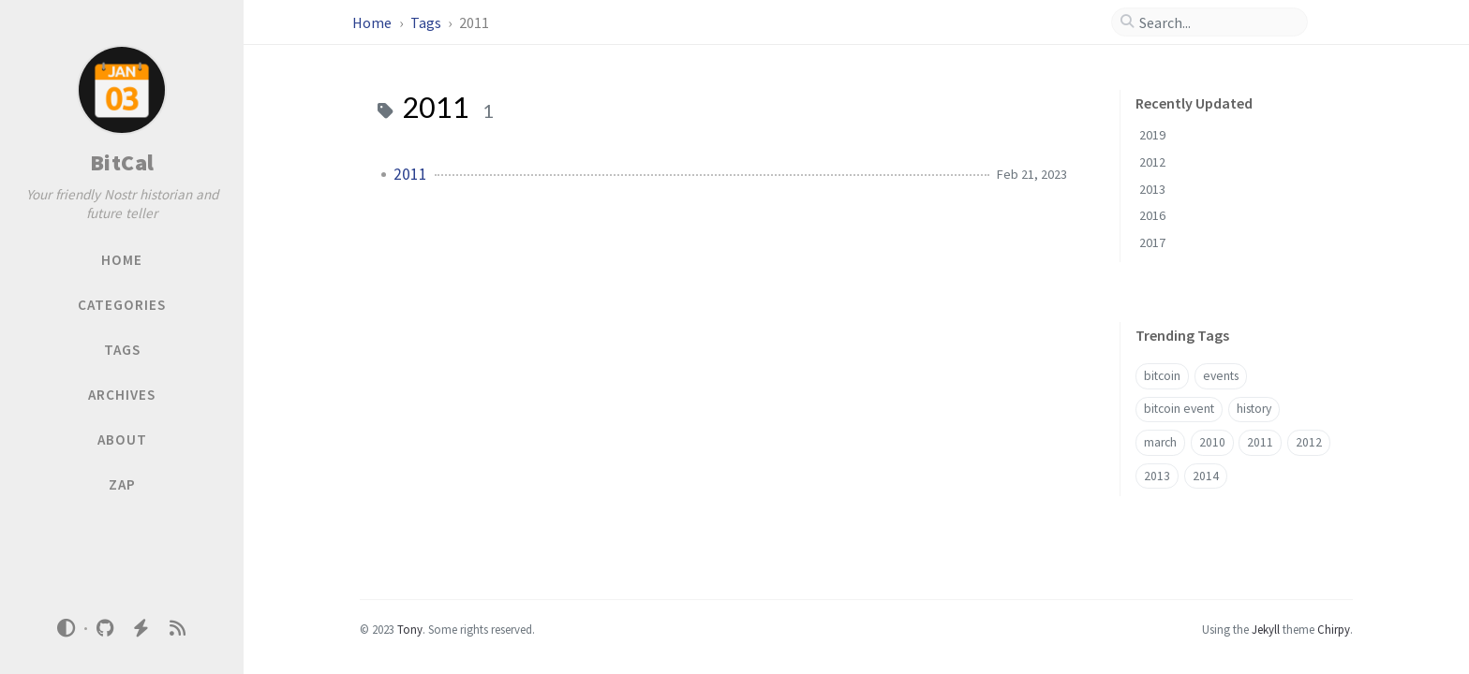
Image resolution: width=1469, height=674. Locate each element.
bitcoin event (1179, 409)
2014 (1206, 476)
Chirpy (1333, 629)
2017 (1152, 242)
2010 (1212, 442)
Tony (410, 629)
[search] (1217, 22)
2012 (1152, 162)
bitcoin (1162, 376)
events (1221, 376)
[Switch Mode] (66, 628)
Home (373, 22)
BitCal (122, 162)
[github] (105, 628)
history (1254, 409)
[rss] (177, 628)
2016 (1152, 215)
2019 (1152, 134)
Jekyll (1266, 629)
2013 (1152, 189)
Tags (427, 22)
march (1160, 442)
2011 (410, 174)
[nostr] (141, 628)
